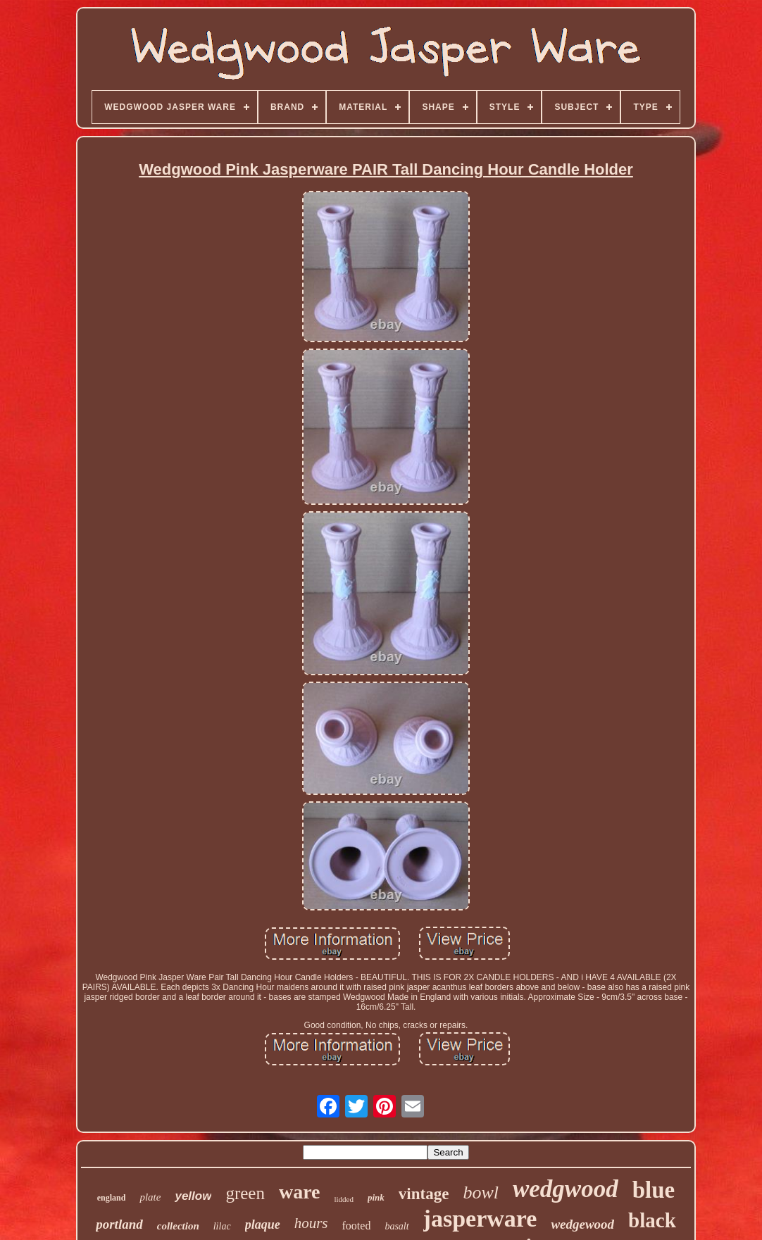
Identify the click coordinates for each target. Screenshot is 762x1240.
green (245, 1193)
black (652, 1220)
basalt (396, 1226)
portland (119, 1224)
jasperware (480, 1218)
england (111, 1198)
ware (299, 1192)
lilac (222, 1226)
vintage (424, 1194)
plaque (262, 1224)
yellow (193, 1196)
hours (311, 1223)
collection (178, 1226)
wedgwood (565, 1189)
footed (356, 1226)
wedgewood (582, 1224)
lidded (344, 1199)
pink (376, 1197)
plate (150, 1197)
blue (653, 1190)
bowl (481, 1192)
